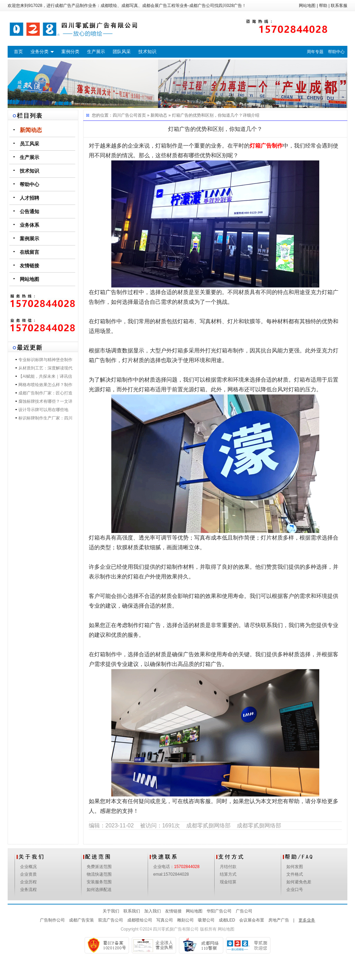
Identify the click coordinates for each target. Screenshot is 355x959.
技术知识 (147, 51)
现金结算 (228, 881)
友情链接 (29, 265)
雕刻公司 (185, 920)
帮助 (323, 5)
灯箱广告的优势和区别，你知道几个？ (207, 115)
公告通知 (29, 211)
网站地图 (307, 5)
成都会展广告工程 (158, 5)
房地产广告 (278, 920)
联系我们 (131, 911)
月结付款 (228, 866)
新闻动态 (31, 130)
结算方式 (228, 874)
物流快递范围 (99, 874)
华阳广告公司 (219, 911)
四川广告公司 (125, 115)
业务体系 (29, 225)
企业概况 (28, 866)
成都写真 (129, 5)
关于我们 (111, 911)
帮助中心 (336, 51)
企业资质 (28, 874)
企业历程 (28, 881)
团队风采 (122, 51)
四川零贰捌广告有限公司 (176, 929)
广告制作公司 (52, 920)
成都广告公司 (201, 5)
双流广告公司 (110, 920)
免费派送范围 (99, 866)
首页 (18, 51)
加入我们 (152, 911)
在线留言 (29, 252)
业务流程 (28, 889)
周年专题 (315, 51)
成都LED (227, 920)
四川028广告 (230, 5)
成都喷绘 (109, 5)
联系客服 (339, 5)
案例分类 (70, 51)
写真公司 (164, 920)
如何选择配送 (99, 889)
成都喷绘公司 (139, 920)
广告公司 (244, 911)
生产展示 (96, 51)
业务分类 (40, 51)
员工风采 (29, 144)
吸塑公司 (206, 920)
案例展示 (29, 238)
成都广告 (63, 5)
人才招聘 (29, 198)
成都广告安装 (81, 920)
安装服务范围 (99, 881)
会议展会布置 (251, 920)
